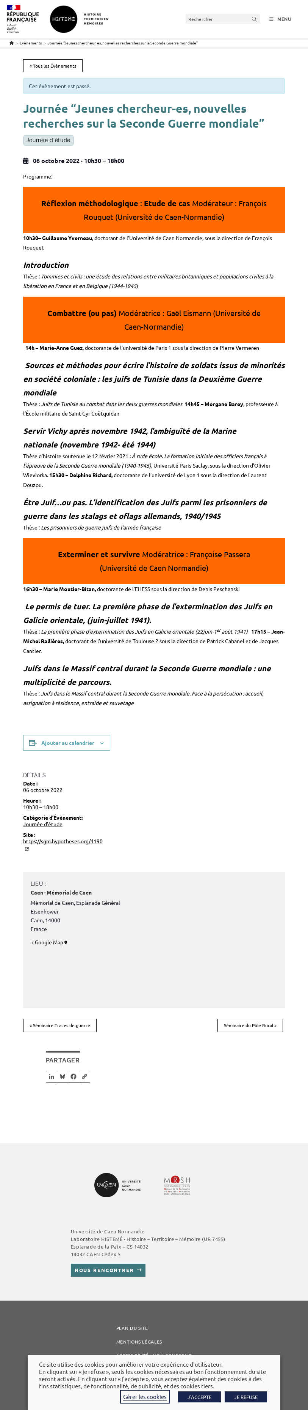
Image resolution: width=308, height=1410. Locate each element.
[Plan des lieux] (211, 944)
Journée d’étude (43, 823)
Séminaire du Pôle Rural (250, 1025)
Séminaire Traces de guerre (60, 1025)
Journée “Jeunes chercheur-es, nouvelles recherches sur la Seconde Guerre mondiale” (123, 43)
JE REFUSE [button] (246, 1397)
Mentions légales (139, 1342)
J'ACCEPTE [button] (199, 1397)
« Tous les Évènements (53, 66)
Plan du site (132, 1328)
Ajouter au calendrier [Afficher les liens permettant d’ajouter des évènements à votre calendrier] (67, 742)
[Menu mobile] (280, 19)
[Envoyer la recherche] (254, 19)
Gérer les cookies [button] (145, 1396)
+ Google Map (47, 942)
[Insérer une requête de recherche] (223, 19)
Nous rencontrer (104, 1270)
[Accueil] (11, 43)
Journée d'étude (49, 140)
